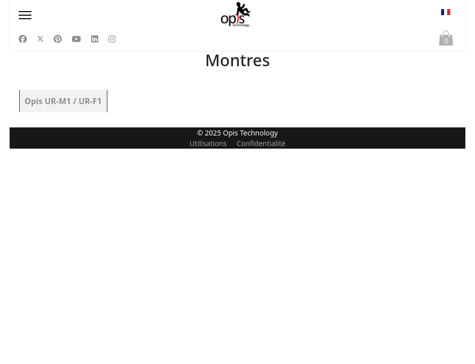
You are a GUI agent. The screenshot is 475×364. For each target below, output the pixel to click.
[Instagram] (111, 38)
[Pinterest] (58, 38)
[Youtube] (76, 38)
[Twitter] (40, 38)
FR (445, 12)
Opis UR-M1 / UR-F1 (63, 101)
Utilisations (207, 358)
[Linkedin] (94, 38)
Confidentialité (260, 358)
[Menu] (86, 15)
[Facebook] (23, 38)
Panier (446, 40)
